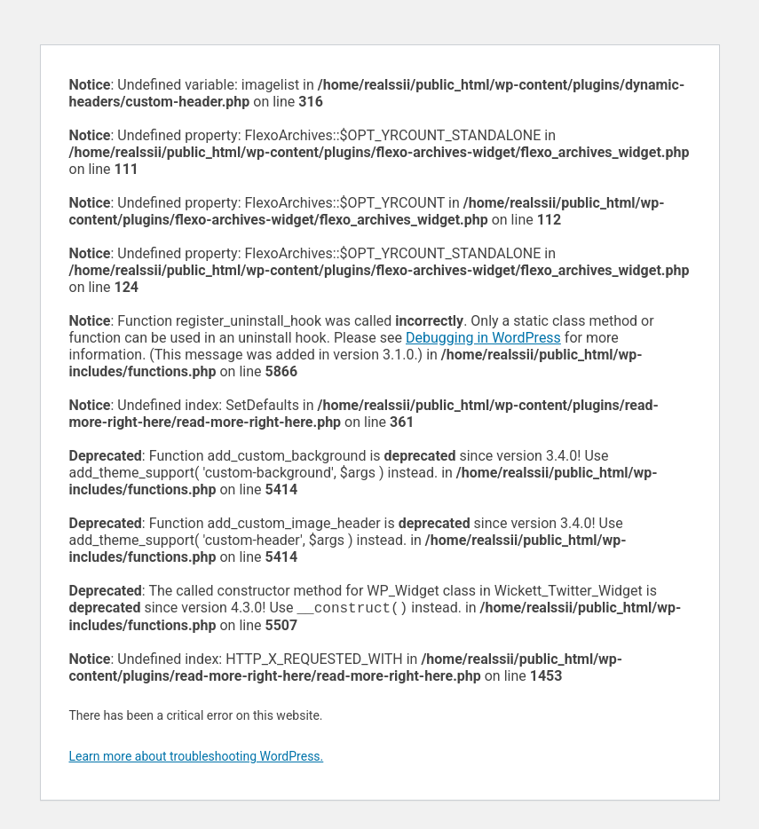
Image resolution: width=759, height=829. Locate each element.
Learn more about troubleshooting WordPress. (196, 758)
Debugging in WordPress (483, 337)
